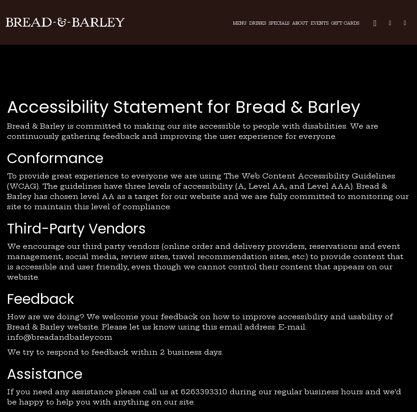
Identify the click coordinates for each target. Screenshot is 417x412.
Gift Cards (345, 23)
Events (319, 23)
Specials (279, 23)
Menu (239, 23)
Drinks (257, 23)
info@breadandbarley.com (59, 337)
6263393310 (204, 391)
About (300, 23)
